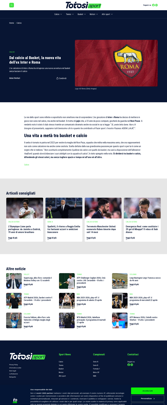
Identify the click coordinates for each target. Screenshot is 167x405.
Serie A (95, 362)
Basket (80, 14)
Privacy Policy (13, 365)
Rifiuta (147, 388)
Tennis (68, 14)
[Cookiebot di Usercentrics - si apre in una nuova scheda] (15, 400)
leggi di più (12, 238)
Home (11, 23)
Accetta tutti (148, 372)
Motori (92, 14)
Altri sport (106, 14)
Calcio (56, 14)
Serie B (95, 365)
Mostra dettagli (36, 400)
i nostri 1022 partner (44, 375)
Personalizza (147, 380)
